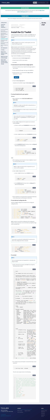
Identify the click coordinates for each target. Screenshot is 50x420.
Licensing (3, 50)
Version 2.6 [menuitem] (23, 27)
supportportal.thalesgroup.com (6, 415)
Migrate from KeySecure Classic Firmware (3, 54)
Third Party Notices (43, 415)
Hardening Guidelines (4, 28)
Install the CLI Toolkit (4, 38)
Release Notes (19, 410)
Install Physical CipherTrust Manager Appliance (4, 33)
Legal (42, 408)
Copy (34, 86)
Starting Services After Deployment (4, 43)
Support (19, 408)
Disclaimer (43, 413)
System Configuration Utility (4, 45)
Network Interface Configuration (4, 36)
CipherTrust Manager (14, 24)
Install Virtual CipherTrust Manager (5, 31)
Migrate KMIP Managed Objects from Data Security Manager (3, 65)
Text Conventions (20, 412)
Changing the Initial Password (4, 40)
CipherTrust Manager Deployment (4, 25)
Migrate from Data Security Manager (3, 59)
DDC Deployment (4, 48)
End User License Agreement (44, 411)
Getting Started (4, 22)
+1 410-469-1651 (3, 414)
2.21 (30, 18)
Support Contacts (27, 410)
